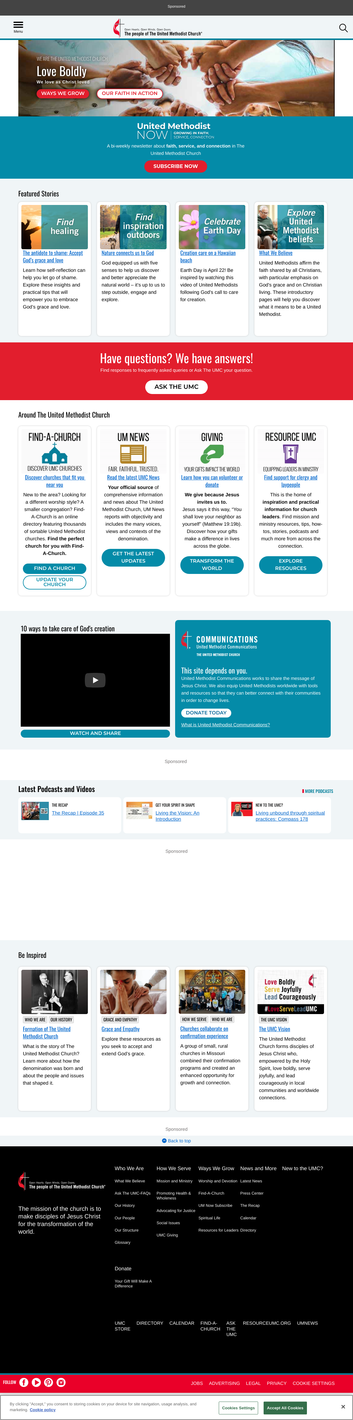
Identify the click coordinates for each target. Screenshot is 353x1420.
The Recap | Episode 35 (78, 813)
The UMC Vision (274, 1020)
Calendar (248, 1218)
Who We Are (35, 1020)
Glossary (122, 1242)
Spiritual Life (209, 1218)
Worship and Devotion (217, 1181)
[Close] (343, 1406)
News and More (258, 1169)
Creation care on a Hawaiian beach (208, 256)
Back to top (176, 1141)
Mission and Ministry (175, 1181)
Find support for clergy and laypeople (291, 481)
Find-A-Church (211, 1193)
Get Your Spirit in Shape (175, 805)
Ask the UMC (231, 1328)
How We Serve (194, 1020)
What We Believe (276, 253)
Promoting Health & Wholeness (174, 1196)
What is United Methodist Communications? (226, 725)
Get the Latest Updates (133, 557)
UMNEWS (307, 1322)
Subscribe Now (175, 166)
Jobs (197, 1382)
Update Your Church (54, 582)
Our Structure (127, 1230)
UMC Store (122, 1325)
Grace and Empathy (120, 1020)
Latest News (251, 1181)
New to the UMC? (269, 805)
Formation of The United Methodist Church (46, 1033)
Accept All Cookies (285, 1408)
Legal (253, 1382)
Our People (125, 1218)
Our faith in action (130, 94)
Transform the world (212, 564)
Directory (248, 1230)
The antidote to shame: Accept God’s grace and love (53, 256)
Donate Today (206, 713)
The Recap (60, 805)
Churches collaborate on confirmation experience (204, 1033)
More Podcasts (319, 792)
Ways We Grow (63, 94)
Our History (61, 1020)
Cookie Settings (314, 1382)
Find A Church (54, 568)
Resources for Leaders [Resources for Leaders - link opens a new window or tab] (218, 1230)
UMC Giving (167, 1235)
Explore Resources (291, 564)
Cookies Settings (238, 1408)
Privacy (277, 1382)
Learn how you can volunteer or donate (212, 481)
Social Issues (168, 1223)
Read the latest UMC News (133, 477)
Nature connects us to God (128, 253)
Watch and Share (95, 733)
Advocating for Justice (176, 1211)
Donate (123, 1268)
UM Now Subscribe (215, 1205)
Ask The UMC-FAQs (133, 1193)
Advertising (224, 1382)
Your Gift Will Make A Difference (133, 1283)
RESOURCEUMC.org (267, 1322)
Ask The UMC (176, 387)
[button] (343, 29)
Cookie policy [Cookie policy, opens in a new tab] (43, 1409)
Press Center (252, 1193)
